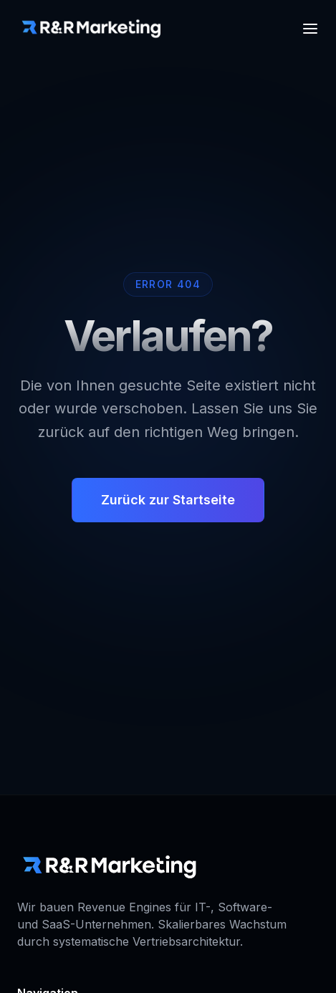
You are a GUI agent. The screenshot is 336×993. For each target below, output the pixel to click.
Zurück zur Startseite (168, 500)
